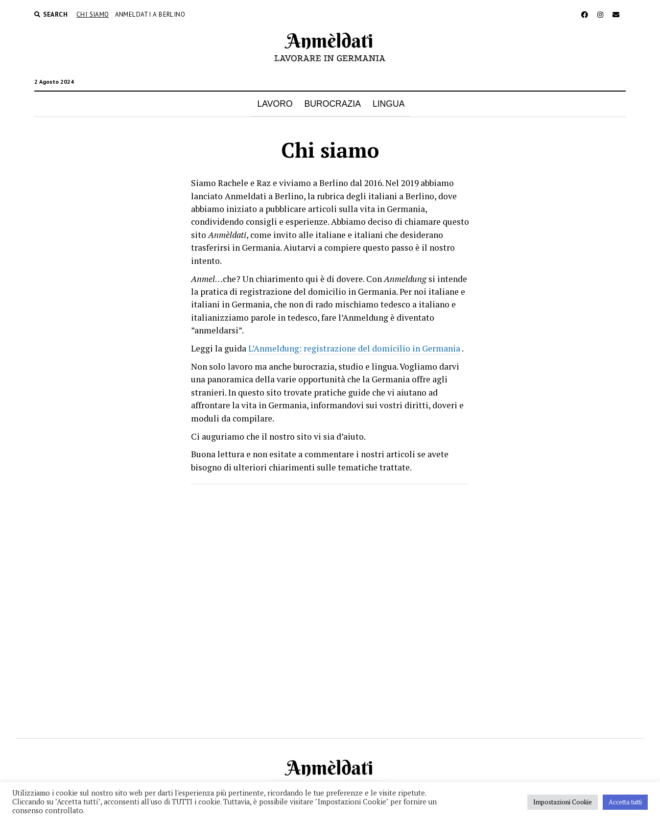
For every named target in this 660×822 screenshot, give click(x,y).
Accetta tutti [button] (625, 802)
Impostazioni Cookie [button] (562, 802)
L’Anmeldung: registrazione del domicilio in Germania (355, 348)
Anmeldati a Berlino (150, 14)
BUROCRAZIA (333, 104)
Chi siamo (92, 14)
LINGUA (389, 104)
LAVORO (275, 104)
